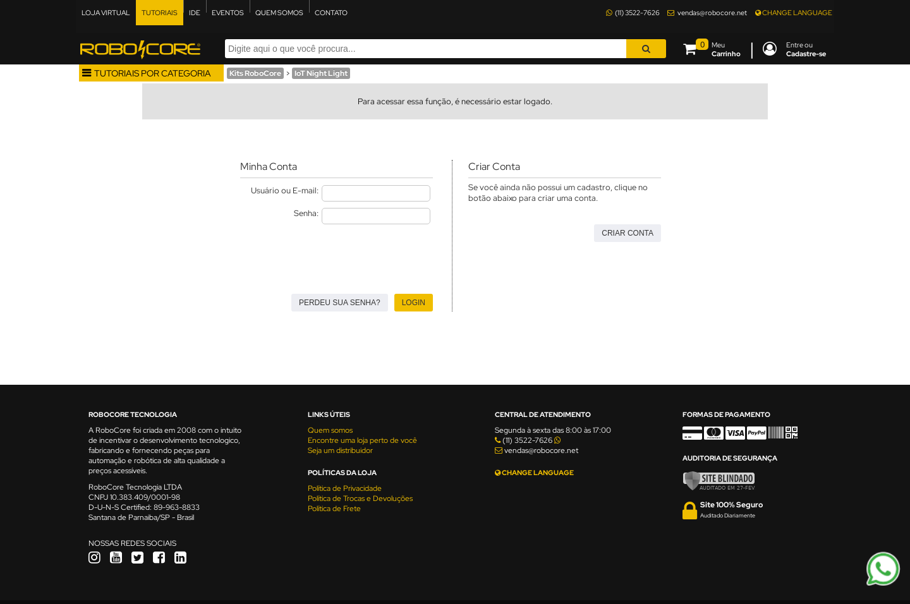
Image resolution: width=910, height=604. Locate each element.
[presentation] (336, 255)
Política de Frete (334, 509)
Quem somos (330, 430)
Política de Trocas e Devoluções (360, 498)
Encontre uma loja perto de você (362, 440)
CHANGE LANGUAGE (793, 12)
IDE (194, 12)
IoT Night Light (321, 73)
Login (413, 302)
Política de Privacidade (345, 488)
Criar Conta (627, 233)
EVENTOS (228, 12)
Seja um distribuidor (340, 450)
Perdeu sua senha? (339, 302)
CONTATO (331, 12)
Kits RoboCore (255, 73)
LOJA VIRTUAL (106, 12)
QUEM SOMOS (279, 12)
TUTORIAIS (160, 12)
